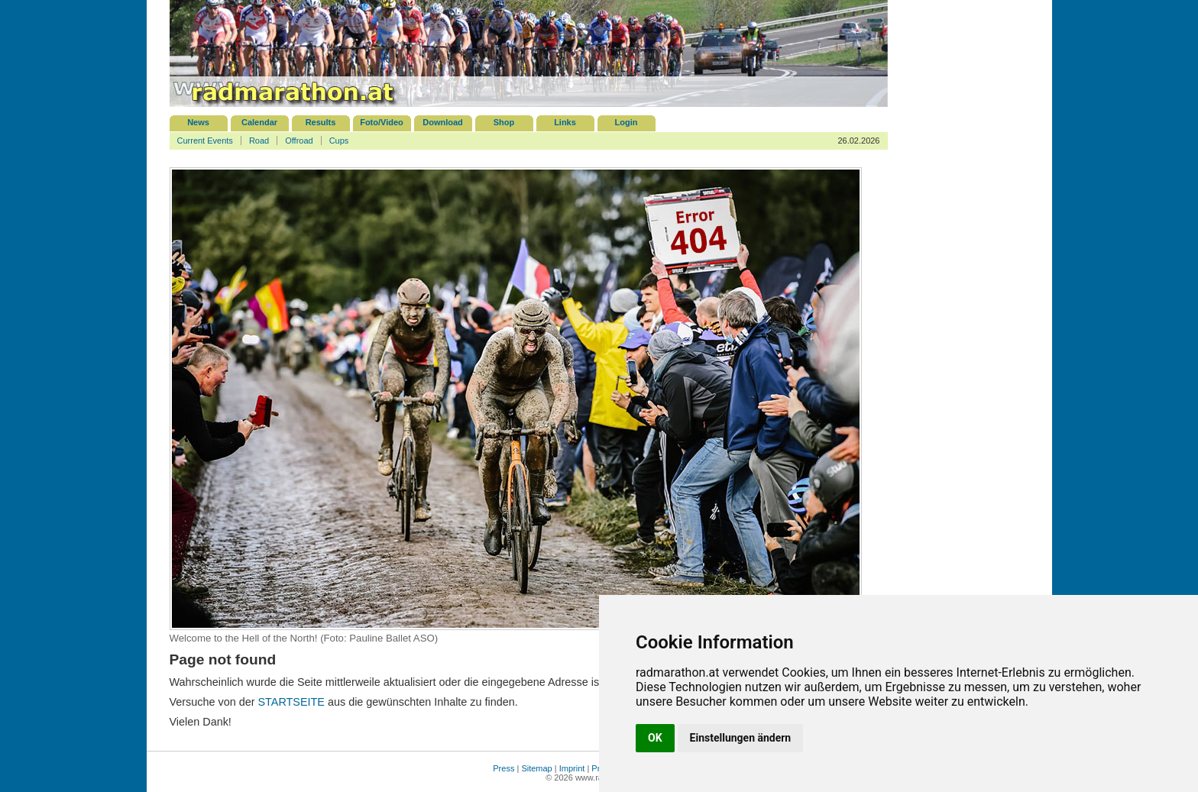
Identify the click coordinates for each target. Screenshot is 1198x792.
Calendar (259, 122)
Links (565, 122)
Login (626, 122)
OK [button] (655, 738)
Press (503, 768)
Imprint (572, 768)
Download (443, 122)
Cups (339, 140)
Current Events (205, 140)
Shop (504, 122)
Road (259, 140)
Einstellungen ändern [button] (741, 738)
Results (321, 122)
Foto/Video (381, 122)
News (198, 122)
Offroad (299, 140)
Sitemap (536, 768)
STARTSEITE (291, 702)
